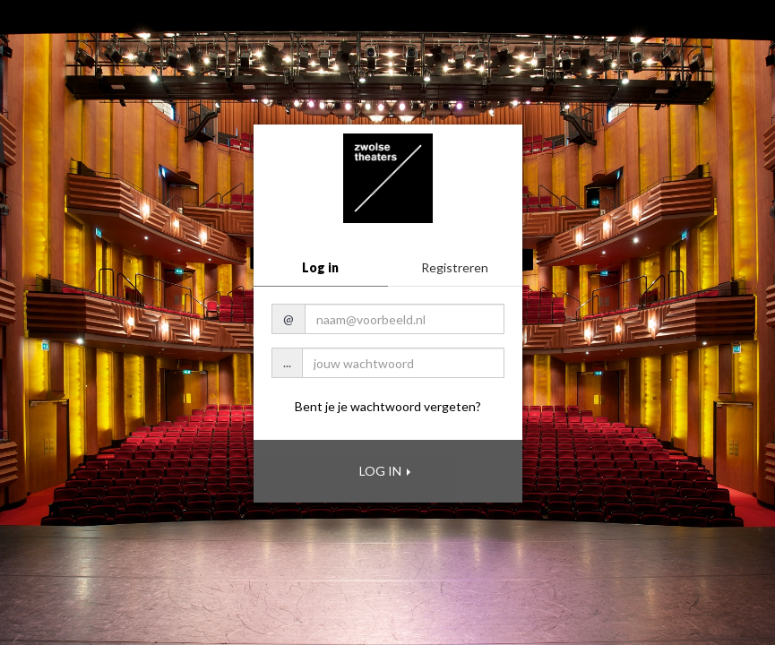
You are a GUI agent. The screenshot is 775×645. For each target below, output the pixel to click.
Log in (320, 267)
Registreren (454, 267)
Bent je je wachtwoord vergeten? (388, 406)
